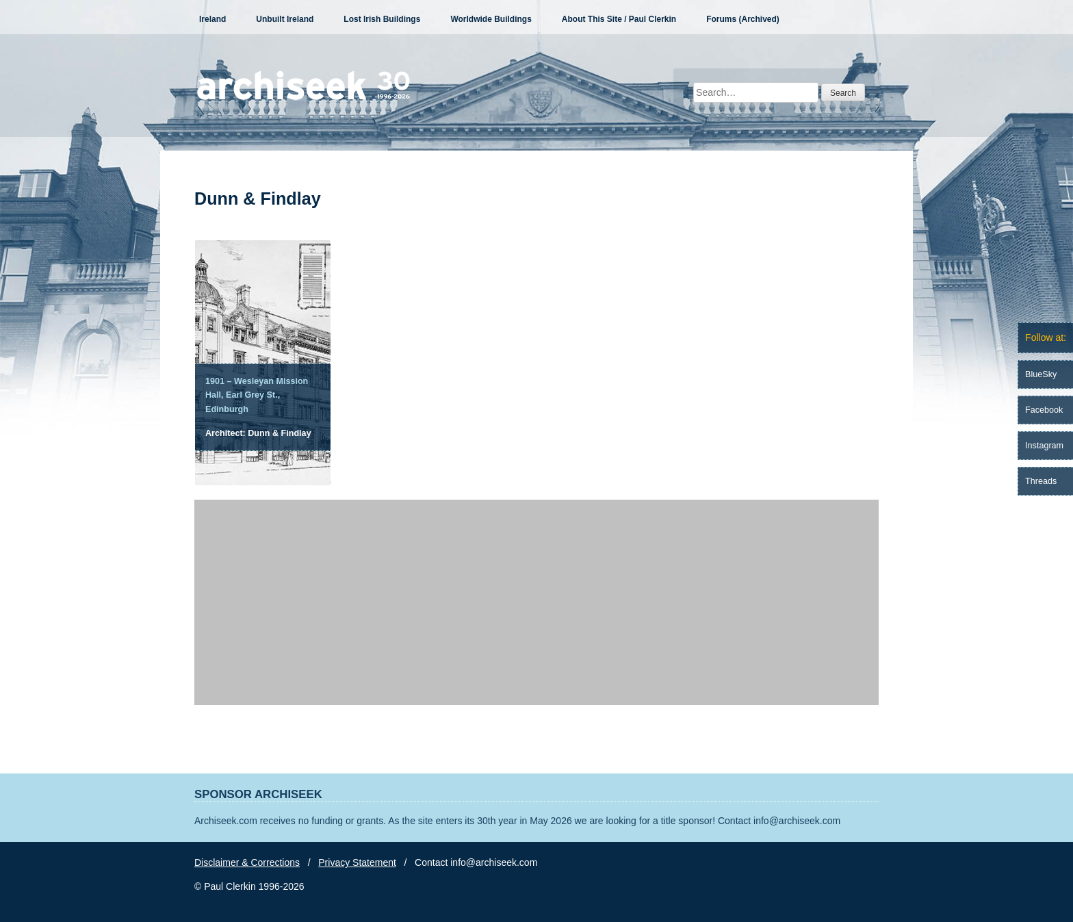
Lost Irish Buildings (382, 19)
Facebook (1044, 410)
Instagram (1044, 445)
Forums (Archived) (742, 19)
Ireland (212, 19)
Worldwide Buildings (490, 19)
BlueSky (1041, 374)
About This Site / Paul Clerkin (619, 19)
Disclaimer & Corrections (247, 862)
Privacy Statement (357, 862)
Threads (1041, 481)
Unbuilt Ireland (284, 19)
